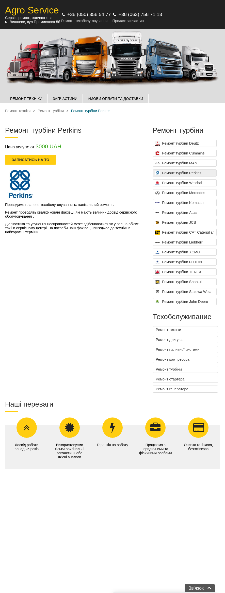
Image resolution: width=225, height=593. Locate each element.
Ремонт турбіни (169, 369)
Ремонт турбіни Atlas (176, 213)
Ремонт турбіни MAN (176, 163)
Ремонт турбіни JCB (175, 222)
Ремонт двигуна (169, 340)
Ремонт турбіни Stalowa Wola (183, 292)
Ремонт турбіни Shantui (178, 282)
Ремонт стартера (170, 379)
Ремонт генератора (172, 389)
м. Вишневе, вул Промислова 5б (32, 22)
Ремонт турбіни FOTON (178, 262)
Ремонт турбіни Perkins (178, 173)
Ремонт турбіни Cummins (179, 153)
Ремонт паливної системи (177, 349)
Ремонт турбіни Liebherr (178, 242)
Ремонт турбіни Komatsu (179, 203)
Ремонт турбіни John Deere (181, 302)
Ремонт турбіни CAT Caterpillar (184, 232)
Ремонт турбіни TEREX (178, 272)
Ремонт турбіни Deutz (177, 143)
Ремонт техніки (168, 330)
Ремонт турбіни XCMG (177, 252)
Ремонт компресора (172, 359)
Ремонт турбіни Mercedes (180, 193)
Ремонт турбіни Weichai (178, 183)
